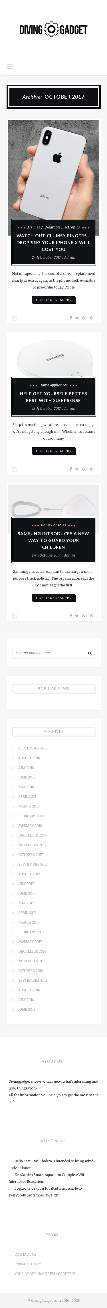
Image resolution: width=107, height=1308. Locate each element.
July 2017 (26, 883)
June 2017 (26, 893)
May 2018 (26, 786)
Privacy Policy (28, 1263)
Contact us (25, 1254)
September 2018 (32, 748)
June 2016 (26, 1009)
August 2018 (29, 757)
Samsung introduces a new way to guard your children (53, 540)
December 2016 (32, 951)
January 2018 (30, 825)
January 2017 (30, 941)
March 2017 (28, 922)
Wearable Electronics (62, 227)
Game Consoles (53, 525)
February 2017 (31, 931)
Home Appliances (53, 385)
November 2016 (32, 960)
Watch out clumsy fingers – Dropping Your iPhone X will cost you (53, 242)
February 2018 (31, 815)
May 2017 (26, 902)
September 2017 (33, 864)
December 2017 (32, 835)
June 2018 (26, 777)
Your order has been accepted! (45, 1273)
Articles (33, 227)
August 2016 (29, 989)
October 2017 (30, 854)
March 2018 (28, 806)
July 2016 (26, 999)
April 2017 (27, 912)
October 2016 (30, 970)
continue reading (53, 300)
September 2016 (32, 980)
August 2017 (29, 873)
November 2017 (32, 844)
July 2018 (26, 767)
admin (69, 257)
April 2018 (27, 796)
